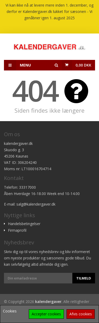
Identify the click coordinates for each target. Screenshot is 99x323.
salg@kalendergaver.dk (35, 204)
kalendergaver (48, 301)
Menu (17, 65)
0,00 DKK (83, 65)
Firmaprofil (17, 230)
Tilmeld (83, 278)
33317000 (27, 187)
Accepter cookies (46, 313)
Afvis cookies (80, 313)
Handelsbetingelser (24, 223)
